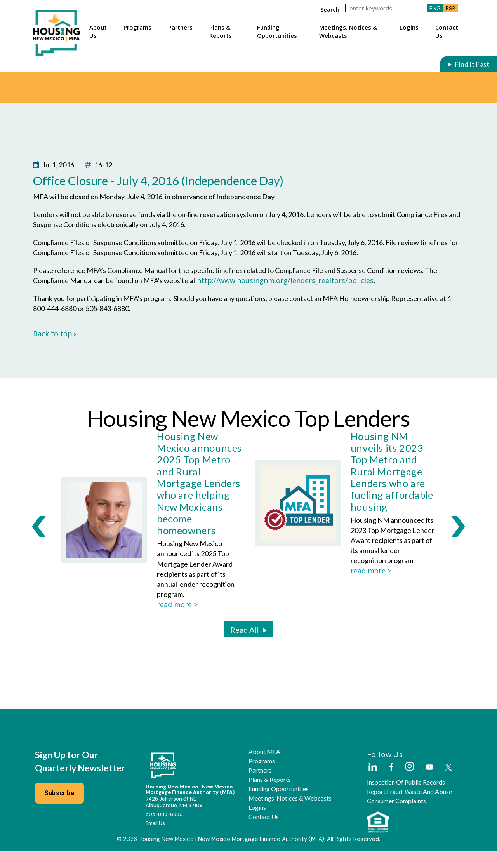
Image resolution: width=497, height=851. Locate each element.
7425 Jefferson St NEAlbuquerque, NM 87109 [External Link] (174, 802)
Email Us (155, 823)
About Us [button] (98, 31)
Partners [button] (180, 27)
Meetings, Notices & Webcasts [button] (348, 31)
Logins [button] (409, 27)
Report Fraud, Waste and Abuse (409, 791)
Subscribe (59, 793)
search (329, 9)
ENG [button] (435, 8)
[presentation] (38, 526)
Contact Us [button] (446, 31)
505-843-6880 (164, 814)
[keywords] (383, 8)
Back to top (54, 333)
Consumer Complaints (396, 800)
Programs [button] (137, 27)
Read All (244, 629)
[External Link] (372, 767)
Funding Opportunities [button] (277, 31)
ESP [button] (450, 8)
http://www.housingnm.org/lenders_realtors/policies (285, 280)
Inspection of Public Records (406, 782)
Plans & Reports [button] (220, 31)
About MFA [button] (264, 751)
